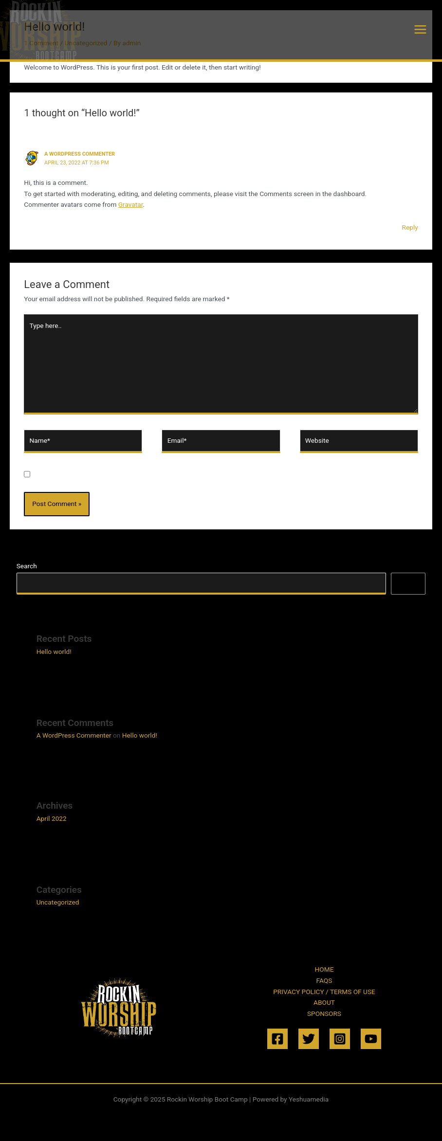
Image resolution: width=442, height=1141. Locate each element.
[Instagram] (340, 1039)
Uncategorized (58, 902)
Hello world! (54, 651)
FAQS (324, 980)
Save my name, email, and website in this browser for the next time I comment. (153, 475)
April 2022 (52, 818)
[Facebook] (277, 1039)
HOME (324, 969)
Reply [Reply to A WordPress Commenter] (410, 227)
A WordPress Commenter (79, 154)
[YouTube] (371, 1039)
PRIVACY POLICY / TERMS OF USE (324, 992)
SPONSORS (324, 1013)
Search (27, 566)
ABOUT (324, 1002)
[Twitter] (308, 1039)
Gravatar (130, 204)
